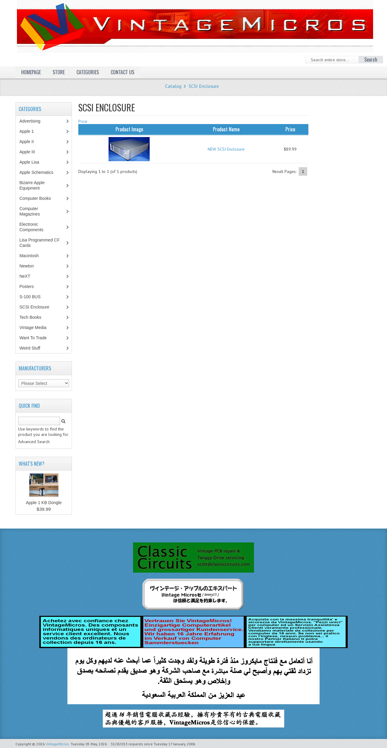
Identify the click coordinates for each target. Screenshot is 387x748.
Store (59, 72)
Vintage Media (36, 327)
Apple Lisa (33, 162)
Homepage (31, 72)
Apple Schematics (39, 172)
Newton (26, 266)
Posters (29, 286)
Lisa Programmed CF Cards (39, 243)
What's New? (31, 463)
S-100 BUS (33, 296)
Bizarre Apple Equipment (32, 185)
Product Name (226, 129)
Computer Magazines (34, 211)
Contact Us (122, 72)
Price (82, 121)
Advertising (33, 121)
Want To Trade (33, 337)
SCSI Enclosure (204, 86)
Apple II (29, 141)
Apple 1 (29, 131)
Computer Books (39, 198)
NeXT (24, 276)
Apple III (30, 151)
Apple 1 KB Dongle (43, 502)
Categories (87, 72)
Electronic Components (34, 227)
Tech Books (34, 317)
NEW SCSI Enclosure (226, 149)
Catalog (173, 86)
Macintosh (32, 255)
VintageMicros (57, 744)
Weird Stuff (33, 348)
